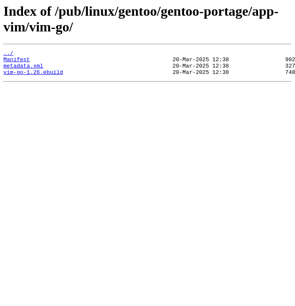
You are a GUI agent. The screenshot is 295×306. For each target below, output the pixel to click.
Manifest (16, 61)
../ (8, 54)
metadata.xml (23, 69)
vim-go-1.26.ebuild (33, 77)
